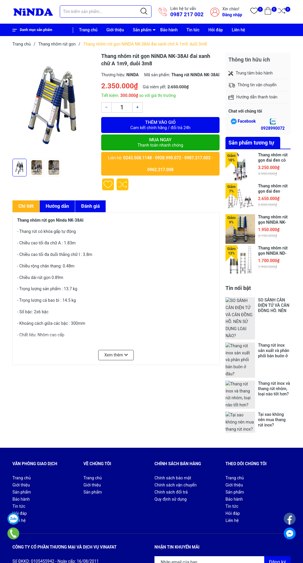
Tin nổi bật (238, 288)
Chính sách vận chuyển (175, 422)
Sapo (40, 555)
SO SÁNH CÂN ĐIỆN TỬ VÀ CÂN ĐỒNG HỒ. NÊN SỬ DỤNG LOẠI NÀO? (273, 305)
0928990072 (273, 128)
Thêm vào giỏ (160, 125)
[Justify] (144, 11)
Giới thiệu (115, 29)
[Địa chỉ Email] (222, 499)
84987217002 (74, 519)
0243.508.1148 (137, 157)
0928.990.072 (168, 157)
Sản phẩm (142, 29)
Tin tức (192, 29)
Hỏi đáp (215, 29)
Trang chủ (88, 29)
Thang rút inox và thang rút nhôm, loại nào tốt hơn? (274, 343)
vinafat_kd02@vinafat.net (48, 526)
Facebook (247, 121)
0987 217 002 (186, 14)
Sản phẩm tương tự (251, 142)
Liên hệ (238, 29)
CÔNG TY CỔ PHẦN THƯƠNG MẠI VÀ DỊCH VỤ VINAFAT (94, 548)
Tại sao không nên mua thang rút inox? (272, 362)
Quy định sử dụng (170, 436)
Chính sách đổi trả (171, 429)
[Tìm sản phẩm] (105, 11)
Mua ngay (160, 142)
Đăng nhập (232, 14)
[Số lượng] (122, 107)
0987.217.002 (197, 157)
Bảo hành (169, 29)
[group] (53, 104)
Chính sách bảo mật (172, 415)
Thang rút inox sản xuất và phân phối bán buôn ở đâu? (273, 324)
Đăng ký (277, 499)
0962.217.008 (160, 169)
